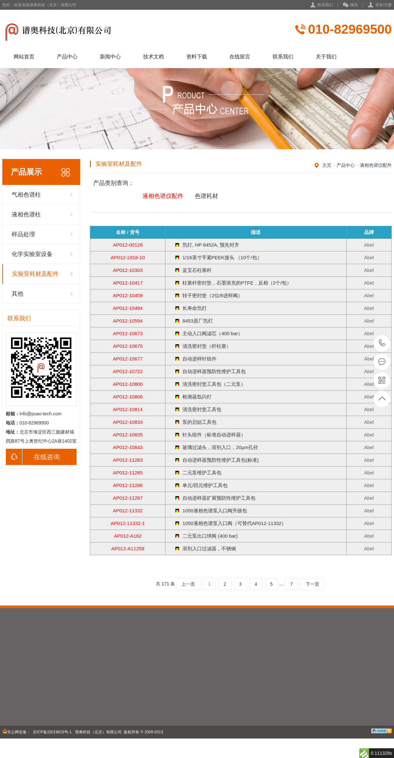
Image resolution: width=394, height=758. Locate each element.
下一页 (312, 584)
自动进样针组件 (199, 358)
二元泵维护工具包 (201, 472)
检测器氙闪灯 (197, 396)
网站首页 (24, 56)
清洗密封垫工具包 (201, 409)
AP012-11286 (128, 485)
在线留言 (239, 56)
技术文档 (153, 56)
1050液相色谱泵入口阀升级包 (214, 510)
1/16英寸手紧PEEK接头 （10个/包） (222, 257)
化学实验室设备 (32, 254)
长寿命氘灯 (194, 308)
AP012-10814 (128, 409)
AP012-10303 (128, 270)
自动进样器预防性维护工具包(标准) (220, 460)
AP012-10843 (128, 447)
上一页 (188, 584)
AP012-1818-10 (128, 257)
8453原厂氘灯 (197, 321)
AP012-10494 (128, 308)
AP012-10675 (128, 346)
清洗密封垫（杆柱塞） (206, 346)
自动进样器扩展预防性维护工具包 (218, 498)
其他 (17, 293)
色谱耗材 (206, 196)
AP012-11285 (128, 472)
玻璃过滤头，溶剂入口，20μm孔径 (220, 447)
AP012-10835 (128, 434)
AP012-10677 (128, 358)
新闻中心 (110, 56)
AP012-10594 (128, 321)
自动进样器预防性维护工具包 (214, 371)
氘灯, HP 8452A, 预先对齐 (210, 245)
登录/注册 (383, 5)
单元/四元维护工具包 (205, 485)
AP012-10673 (128, 333)
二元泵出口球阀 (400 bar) (210, 536)
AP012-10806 (128, 396)
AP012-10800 (128, 384)
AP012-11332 (128, 510)
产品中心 (67, 56)
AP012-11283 (128, 460)
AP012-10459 (128, 295)
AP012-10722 (128, 371)
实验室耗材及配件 (35, 274)
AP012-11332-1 (128, 523)
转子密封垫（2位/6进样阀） (212, 295)
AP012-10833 (128, 422)
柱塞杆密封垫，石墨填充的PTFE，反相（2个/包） (236, 283)
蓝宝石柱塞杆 (197, 270)
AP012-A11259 (127, 548)
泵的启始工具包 (199, 422)
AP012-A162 (128, 536)
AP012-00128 (128, 245)
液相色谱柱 (26, 214)
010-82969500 (350, 29)
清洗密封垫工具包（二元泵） (214, 384)
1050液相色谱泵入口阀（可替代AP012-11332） (234, 523)
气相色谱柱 (26, 194)
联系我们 (325, 5)
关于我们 (326, 56)
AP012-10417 (128, 283)
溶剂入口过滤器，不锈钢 (209, 548)
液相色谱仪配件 (376, 165)
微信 (350, 5)
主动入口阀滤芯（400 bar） (212, 333)
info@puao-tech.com (40, 413)
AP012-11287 (128, 498)
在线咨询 (33, 457)
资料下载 (196, 56)
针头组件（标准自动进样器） (214, 434)
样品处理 (23, 234)
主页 (326, 165)
